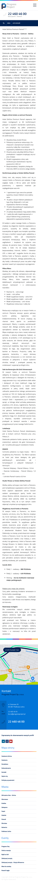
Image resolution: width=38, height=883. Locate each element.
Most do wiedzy (6, 866)
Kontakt (4, 772)
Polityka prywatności (8, 780)
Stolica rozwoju (6, 850)
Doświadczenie (6, 768)
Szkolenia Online (7, 756)
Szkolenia (4, 760)
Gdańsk (4, 815)
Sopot (3, 811)
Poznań (4, 819)
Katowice (4, 827)
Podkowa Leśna (6, 831)
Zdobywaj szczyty (7, 858)
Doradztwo (5, 764)
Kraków (4, 803)
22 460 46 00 (16, 721)
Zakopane (4, 807)
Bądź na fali (5, 854)
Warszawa (5, 799)
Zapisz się (5, 776)
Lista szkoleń (16, 23)
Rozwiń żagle (6, 870)
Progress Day (6, 846)
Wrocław (4, 823)
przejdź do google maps (12, 650)
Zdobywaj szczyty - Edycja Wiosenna (13, 862)
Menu (8, 23)
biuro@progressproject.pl (16, 714)
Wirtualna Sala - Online (9, 795)
